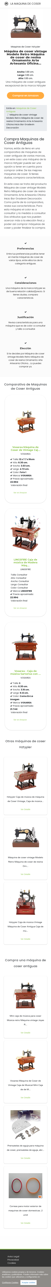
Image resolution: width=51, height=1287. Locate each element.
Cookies (11, 1263)
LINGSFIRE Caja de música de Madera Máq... (25, 562)
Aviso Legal (13, 1256)
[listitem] (25, 786)
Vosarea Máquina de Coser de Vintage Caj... (25, 449)
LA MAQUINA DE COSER (22, 4)
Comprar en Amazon (25, 95)
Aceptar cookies (28, 1282)
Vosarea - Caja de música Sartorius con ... (25, 673)
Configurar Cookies (10, 1282)
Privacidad (13, 1259)
